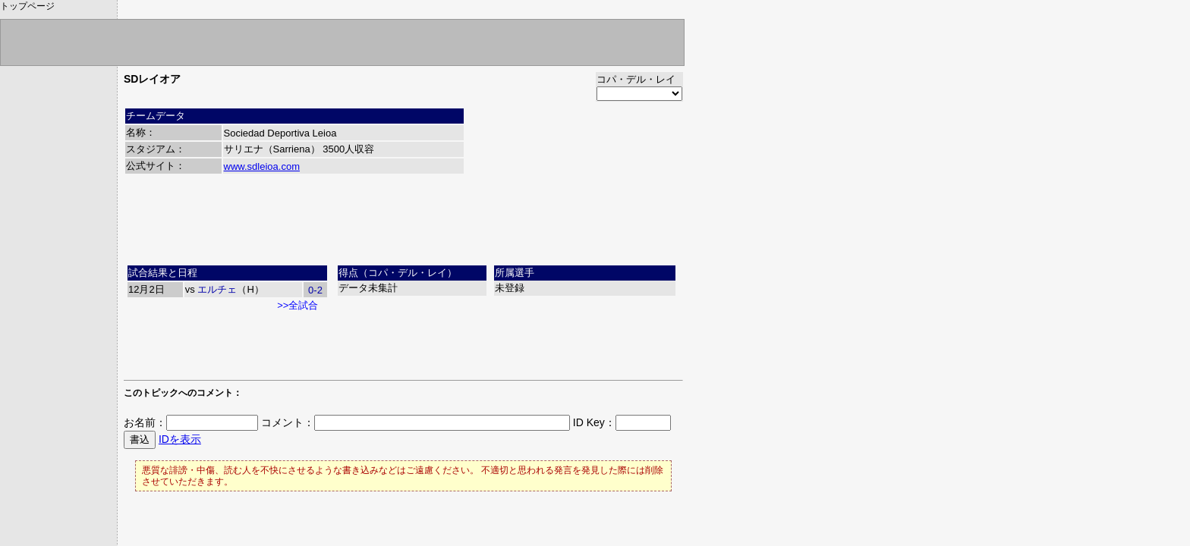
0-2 (315, 290)
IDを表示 (180, 439)
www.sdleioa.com (262, 166)
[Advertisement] (403, 225)
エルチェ (217, 289)
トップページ (27, 6)
